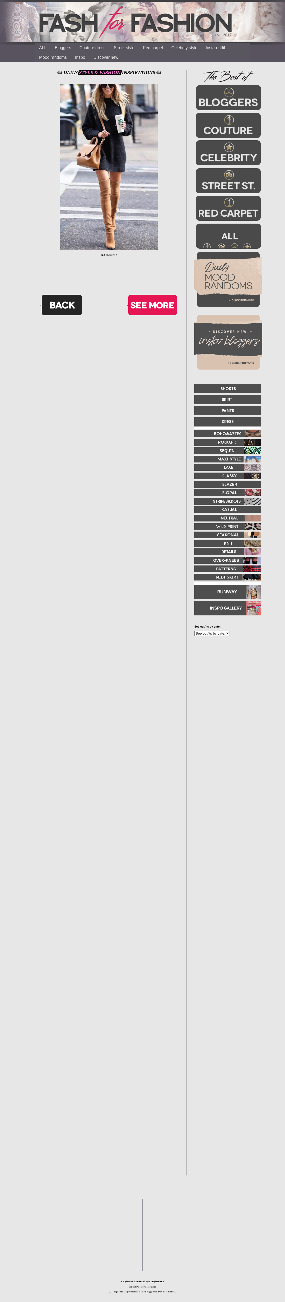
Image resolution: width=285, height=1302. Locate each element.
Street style (124, 48)
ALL (42, 48)
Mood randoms (53, 57)
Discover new (106, 57)
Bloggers (63, 48)
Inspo (80, 57)
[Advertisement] (211, 721)
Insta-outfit (215, 48)
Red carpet (153, 48)
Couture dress (93, 48)
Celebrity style (184, 48)
